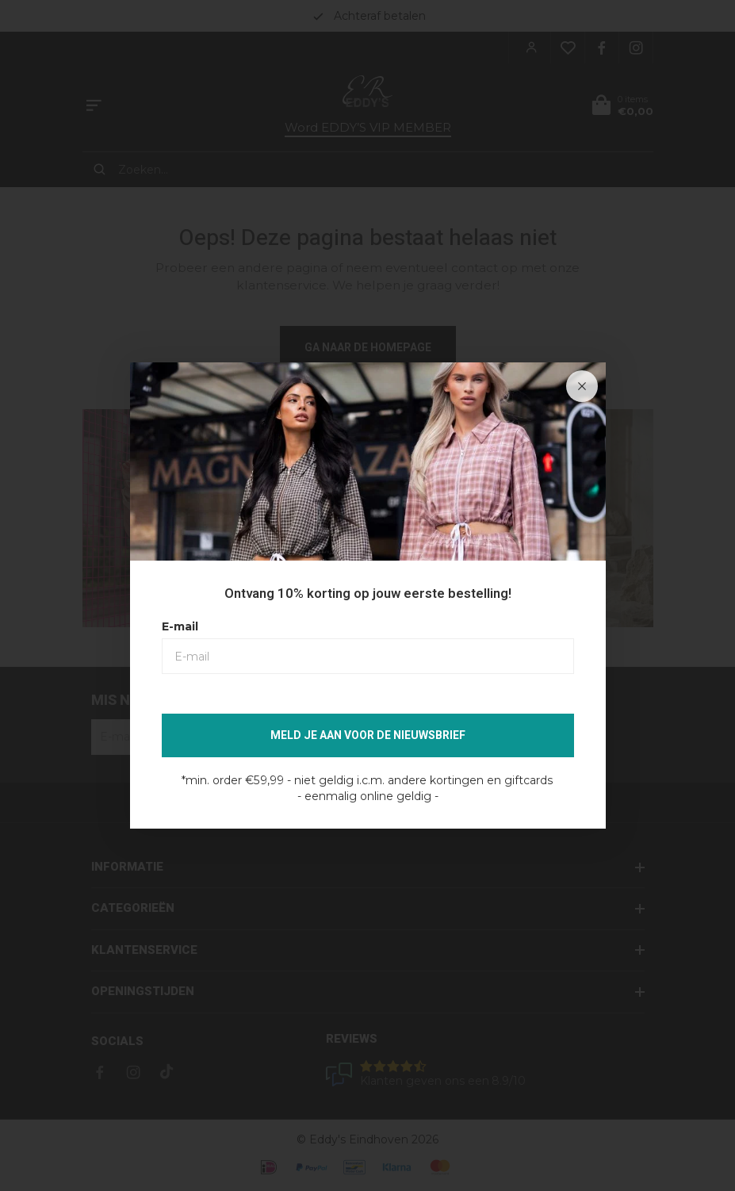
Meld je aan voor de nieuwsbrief (367, 735)
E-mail (180, 626)
